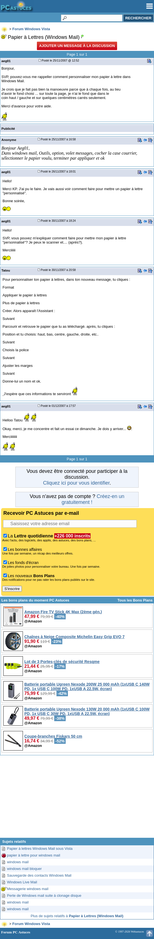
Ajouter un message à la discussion (77, 46)
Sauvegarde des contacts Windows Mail (39, 875)
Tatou (5, 270)
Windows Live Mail (22, 882)
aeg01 (6, 61)
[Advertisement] (77, 798)
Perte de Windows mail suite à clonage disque (44, 895)
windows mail (18, 862)
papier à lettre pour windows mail (33, 855)
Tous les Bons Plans (135, 600)
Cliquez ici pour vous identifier (76, 483)
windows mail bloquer (24, 869)
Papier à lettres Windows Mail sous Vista (40, 848)
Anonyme (8, 139)
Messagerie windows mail (27, 889)
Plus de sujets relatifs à (77, 916)
